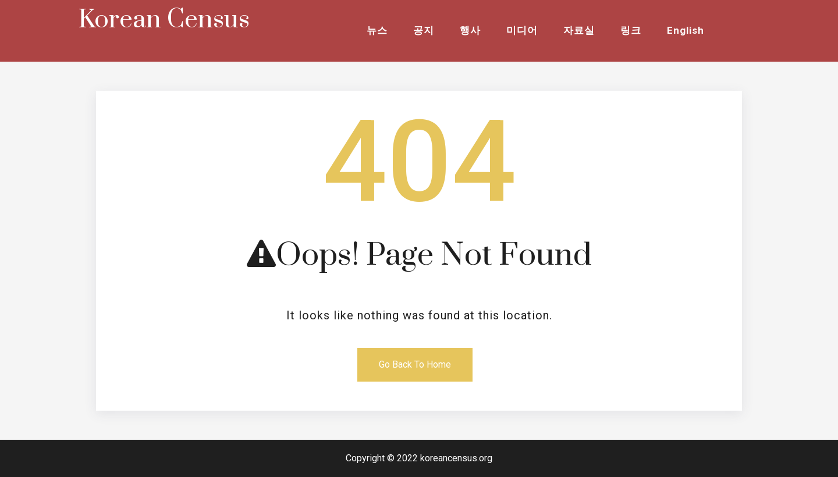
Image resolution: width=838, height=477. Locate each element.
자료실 (579, 30)
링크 (630, 30)
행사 (470, 30)
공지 (423, 30)
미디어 (522, 30)
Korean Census (164, 19)
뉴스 (377, 30)
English (685, 30)
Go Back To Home (415, 364)
